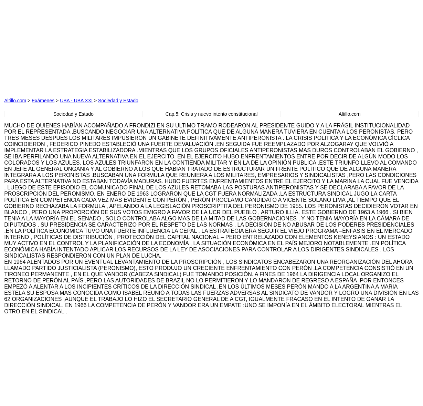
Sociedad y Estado (118, 100)
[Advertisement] (139, 47)
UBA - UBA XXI (76, 100)
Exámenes (43, 100)
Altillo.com (15, 100)
